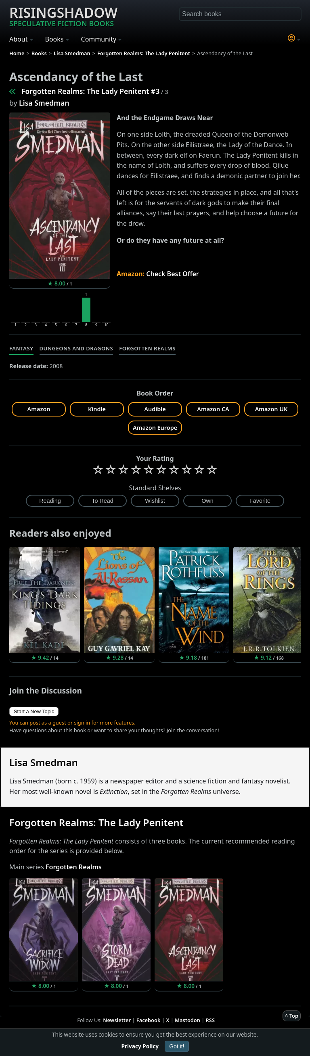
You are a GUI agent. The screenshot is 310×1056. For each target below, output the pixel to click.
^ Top (291, 1015)
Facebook (148, 1020)
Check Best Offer (172, 273)
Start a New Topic (34, 711)
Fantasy (21, 348)
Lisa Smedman (44, 103)
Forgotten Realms (147, 348)
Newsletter (117, 1020)
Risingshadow (63, 15)
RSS (210, 1020)
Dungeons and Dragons (76, 348)
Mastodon (187, 1020)
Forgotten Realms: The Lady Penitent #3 (90, 91)
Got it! (176, 1046)
